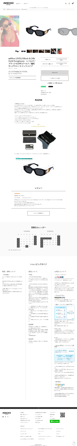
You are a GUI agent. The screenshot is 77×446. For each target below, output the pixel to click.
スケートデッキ (23, 431)
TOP (4, 9)
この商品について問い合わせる (54, 83)
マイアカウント (52, 412)
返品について (43, 90)
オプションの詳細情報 (15, 77)
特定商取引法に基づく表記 (46, 92)
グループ (25, 3)
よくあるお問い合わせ (39, 420)
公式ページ (61, 342)
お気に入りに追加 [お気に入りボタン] (55, 78)
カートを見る (52, 418)
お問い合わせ (37, 422)
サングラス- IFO (23, 433)
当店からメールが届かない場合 (25, 436)
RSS (36, 418)
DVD (39, 433)
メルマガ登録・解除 (38, 416)
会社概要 (22, 412)
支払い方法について (23, 418)
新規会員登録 (52, 414)
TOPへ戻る (38, 408)
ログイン (51, 416)
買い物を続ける (44, 94)
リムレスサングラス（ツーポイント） (45, 436)
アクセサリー (58, 431)
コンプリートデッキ (59, 428)
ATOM (39, 418)
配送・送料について (23, 414)
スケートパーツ (41, 431)
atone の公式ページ (61, 378)
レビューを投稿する (38, 213)
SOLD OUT (55, 72)
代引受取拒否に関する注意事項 (40, 412)
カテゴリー (18, 3)
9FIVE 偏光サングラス (60, 436)
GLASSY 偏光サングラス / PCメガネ (45, 428)
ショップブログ (38, 414)
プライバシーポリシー (24, 422)
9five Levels (24, 9)
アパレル (57, 433)
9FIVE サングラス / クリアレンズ (13, 9)
